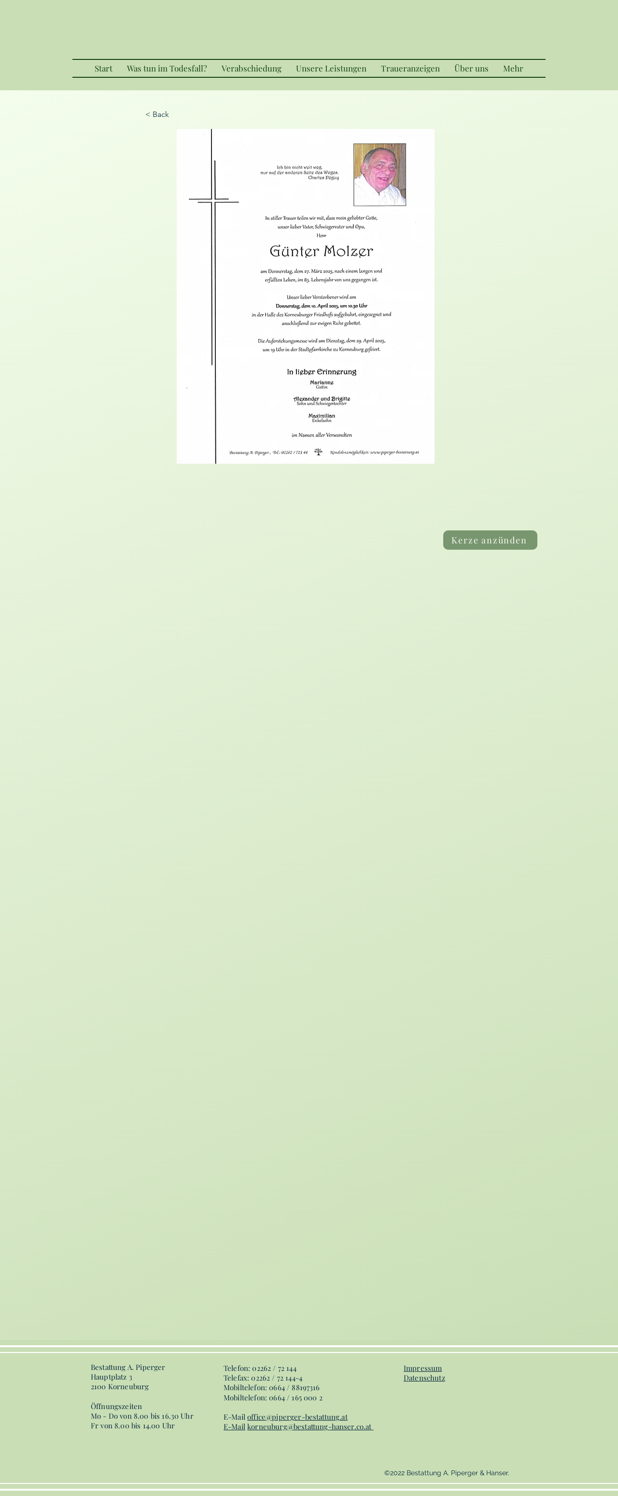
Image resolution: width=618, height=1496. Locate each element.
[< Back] (177, 114)
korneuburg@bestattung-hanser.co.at (309, 1426)
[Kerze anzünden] (490, 540)
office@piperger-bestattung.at (297, 1417)
